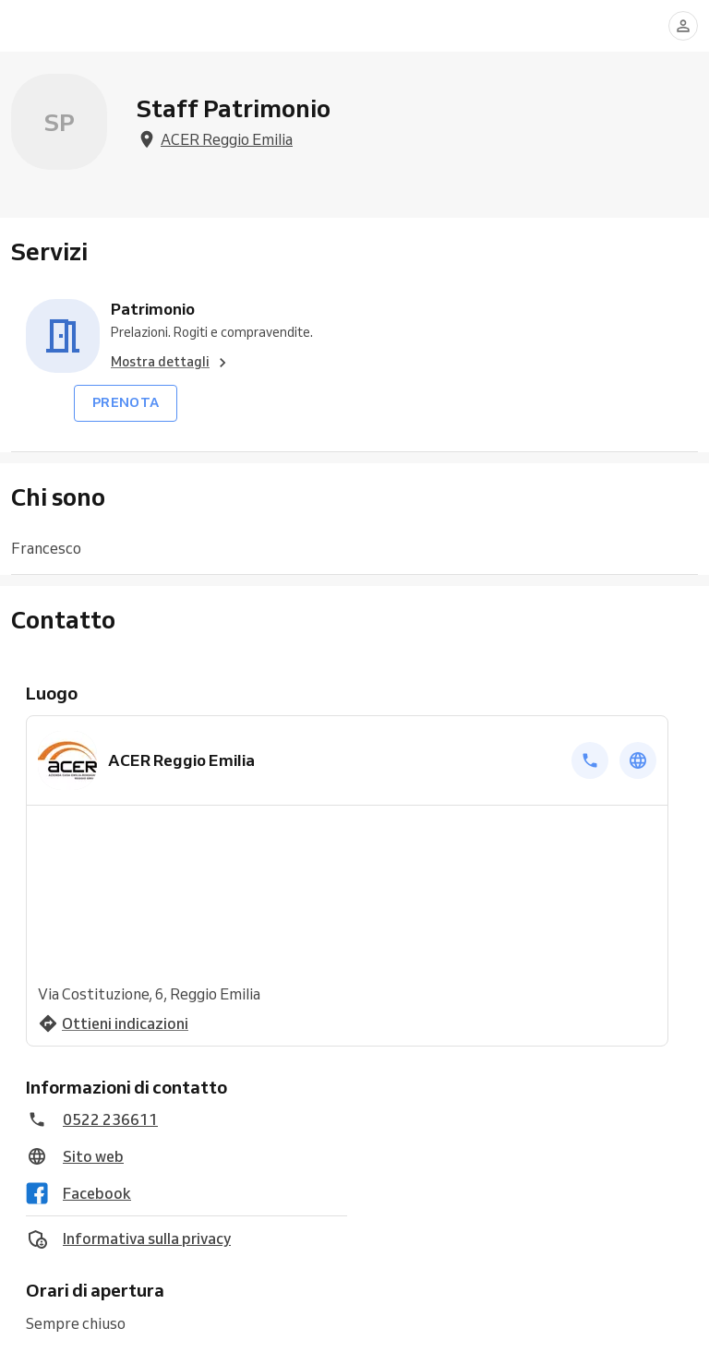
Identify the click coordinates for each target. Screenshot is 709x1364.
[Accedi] (683, 26)
